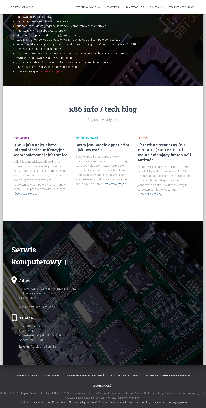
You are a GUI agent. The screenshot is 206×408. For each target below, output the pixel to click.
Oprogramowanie (87, 138)
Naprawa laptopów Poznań (85, 375)
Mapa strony (52, 375)
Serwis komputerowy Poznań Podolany (130, 402)
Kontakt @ (113, 7)
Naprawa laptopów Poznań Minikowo (88, 402)
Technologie (21, 138)
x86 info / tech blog (182, 7)
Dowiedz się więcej (26, 193)
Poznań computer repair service (168, 375)
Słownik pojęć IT (103, 385)
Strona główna (26, 375)
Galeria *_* (156, 7)
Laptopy (143, 138)
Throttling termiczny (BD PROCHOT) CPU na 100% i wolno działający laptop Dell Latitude (164, 152)
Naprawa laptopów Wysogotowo (170, 402)
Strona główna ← (88, 7)
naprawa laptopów (51, 71)
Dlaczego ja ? (135, 7)
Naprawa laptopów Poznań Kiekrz (49, 402)
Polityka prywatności (125, 375)
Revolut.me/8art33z (43, 346)
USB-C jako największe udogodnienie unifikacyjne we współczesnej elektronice (40, 149)
